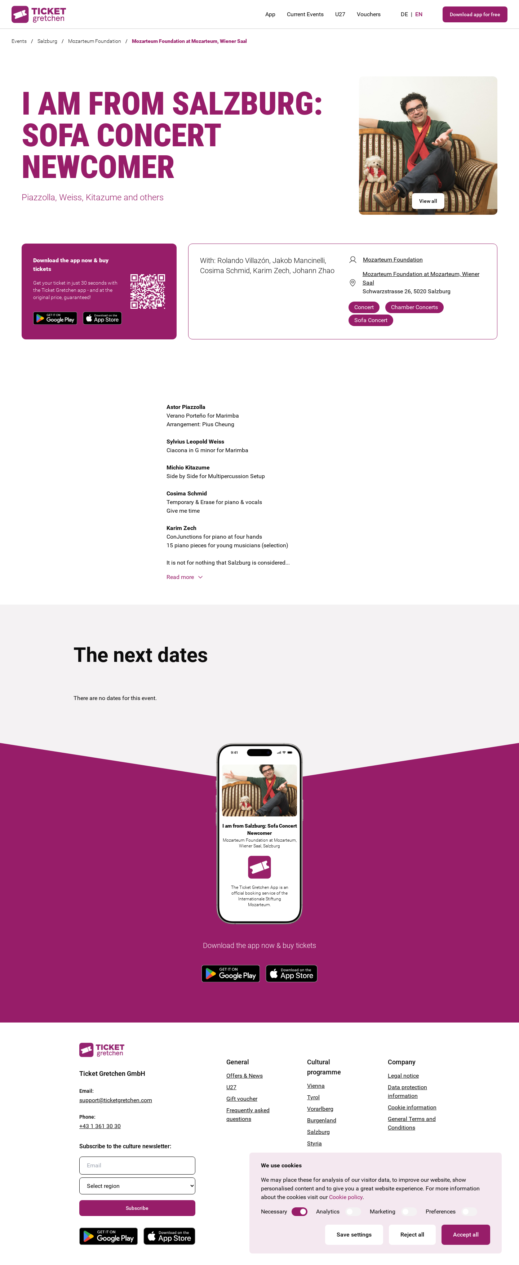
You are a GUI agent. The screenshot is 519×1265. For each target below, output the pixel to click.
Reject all (412, 1234)
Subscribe (137, 1208)
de (404, 14)
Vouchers (369, 14)
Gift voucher (241, 1098)
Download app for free (475, 14)
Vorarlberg (320, 1108)
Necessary (274, 1211)
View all (428, 201)
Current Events (305, 14)
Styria (314, 1143)
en (418, 14)
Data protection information (407, 1091)
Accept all (466, 1234)
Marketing (382, 1211)
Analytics (328, 1211)
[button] (259, 577)
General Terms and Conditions (412, 1123)
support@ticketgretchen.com (115, 1100)
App (270, 14)
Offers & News (244, 1075)
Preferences (441, 1211)
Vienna (316, 1085)
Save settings (354, 1234)
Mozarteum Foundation (94, 41)
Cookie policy (346, 1197)
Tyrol (313, 1097)
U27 (340, 14)
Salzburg (47, 41)
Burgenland (321, 1120)
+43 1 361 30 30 (100, 1126)
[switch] (299, 1211)
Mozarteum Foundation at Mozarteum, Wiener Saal (189, 41)
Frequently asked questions (248, 1114)
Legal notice (403, 1075)
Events (19, 41)
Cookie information (412, 1107)
